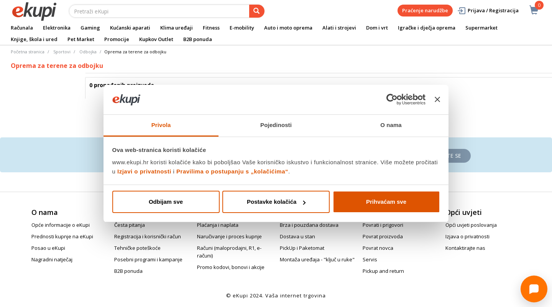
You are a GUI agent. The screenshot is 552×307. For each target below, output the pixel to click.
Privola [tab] (161, 125)
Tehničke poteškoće (137, 247)
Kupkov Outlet (156, 39)
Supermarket (481, 27)
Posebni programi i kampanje (148, 259)
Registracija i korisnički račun (147, 236)
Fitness (211, 27)
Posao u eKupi (48, 247)
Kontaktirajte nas (465, 247)
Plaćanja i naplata (217, 224)
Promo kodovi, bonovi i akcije (230, 267)
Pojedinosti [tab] (276, 125)
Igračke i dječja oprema (426, 27)
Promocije (116, 39)
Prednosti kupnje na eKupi (62, 236)
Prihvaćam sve (386, 201)
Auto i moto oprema (288, 27)
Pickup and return (383, 270)
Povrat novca (378, 247)
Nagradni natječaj (51, 259)
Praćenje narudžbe (425, 10)
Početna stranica (27, 51)
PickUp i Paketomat (302, 247)
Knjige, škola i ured (34, 39)
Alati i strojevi (339, 27)
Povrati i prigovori (383, 224)
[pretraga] (256, 11)
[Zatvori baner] (437, 99)
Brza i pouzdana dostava (309, 224)
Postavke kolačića (276, 201)
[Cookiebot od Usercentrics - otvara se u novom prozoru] (392, 100)
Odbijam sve (166, 201)
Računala (22, 27)
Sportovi (62, 51)
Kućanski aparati (130, 27)
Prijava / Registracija (488, 10)
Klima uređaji (176, 27)
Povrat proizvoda (383, 236)
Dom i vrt (377, 27)
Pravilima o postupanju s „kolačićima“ (232, 171)
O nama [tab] (391, 125)
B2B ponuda (197, 39)
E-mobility (242, 27)
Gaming (90, 27)
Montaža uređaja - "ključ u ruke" (317, 259)
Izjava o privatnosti (467, 236)
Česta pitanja (129, 224)
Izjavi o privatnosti (144, 171)
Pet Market (80, 39)
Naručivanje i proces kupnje (229, 236)
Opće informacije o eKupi (60, 224)
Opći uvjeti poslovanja (471, 224)
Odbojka (88, 51)
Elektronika (57, 27)
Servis (370, 259)
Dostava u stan (297, 236)
